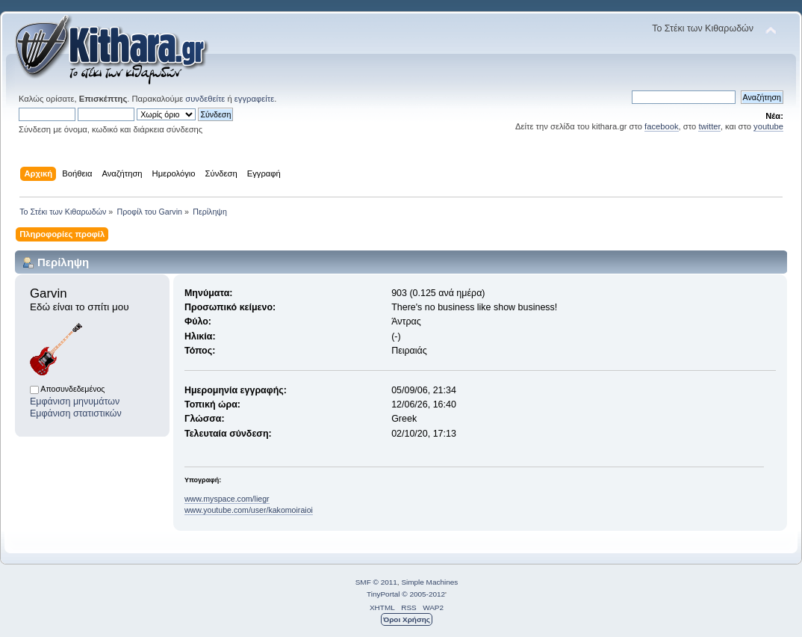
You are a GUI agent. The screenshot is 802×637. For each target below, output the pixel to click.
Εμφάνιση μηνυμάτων (74, 401)
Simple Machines (429, 582)
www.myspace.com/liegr (227, 498)
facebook (661, 126)
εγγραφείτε (254, 98)
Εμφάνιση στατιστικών (76, 413)
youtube (768, 126)
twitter (709, 126)
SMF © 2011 (376, 582)
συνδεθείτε (205, 98)
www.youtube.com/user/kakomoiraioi (248, 509)
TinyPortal (383, 594)
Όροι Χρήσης (406, 619)
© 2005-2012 (423, 594)
